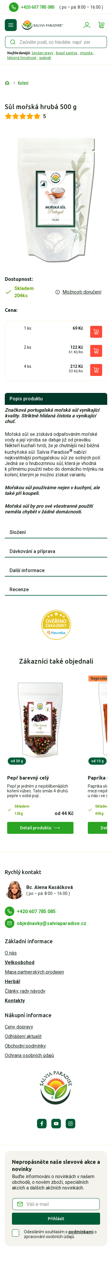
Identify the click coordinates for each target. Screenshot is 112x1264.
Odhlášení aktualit (23, 1036)
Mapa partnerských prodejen (34, 972)
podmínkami (80, 1231)
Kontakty (15, 1000)
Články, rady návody (25, 991)
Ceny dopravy (19, 1027)
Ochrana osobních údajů (29, 1055)
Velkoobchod (19, 962)
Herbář (12, 981)
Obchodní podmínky (25, 1046)
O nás (11, 953)
